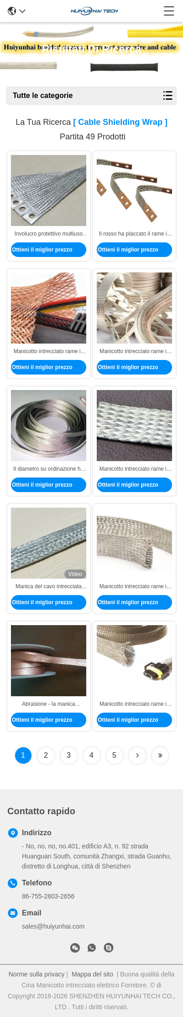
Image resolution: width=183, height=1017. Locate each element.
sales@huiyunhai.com (53, 926)
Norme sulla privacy (37, 974)
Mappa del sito (92, 974)
